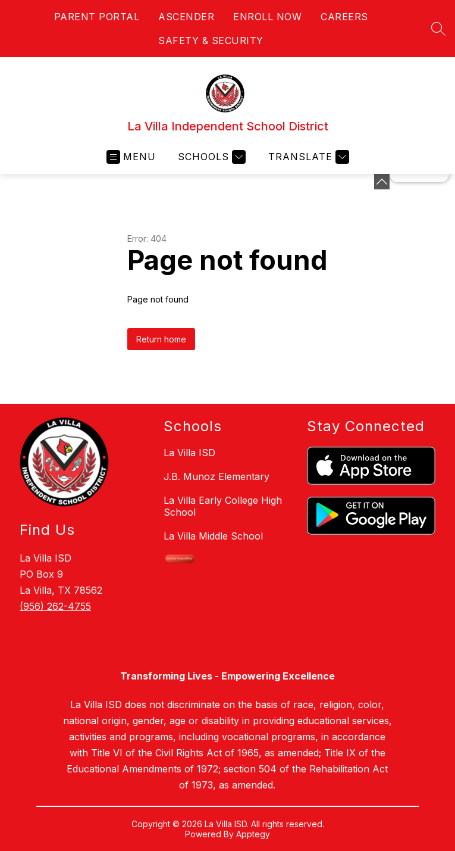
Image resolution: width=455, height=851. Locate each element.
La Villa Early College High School (223, 506)
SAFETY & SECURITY (210, 40)
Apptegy (253, 834)
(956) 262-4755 (55, 606)
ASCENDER (186, 17)
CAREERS (344, 17)
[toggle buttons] (382, 181)
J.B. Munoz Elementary (216, 476)
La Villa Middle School (213, 536)
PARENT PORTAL (97, 17)
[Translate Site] (307, 156)
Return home (161, 339)
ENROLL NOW (267, 17)
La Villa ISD (189, 453)
